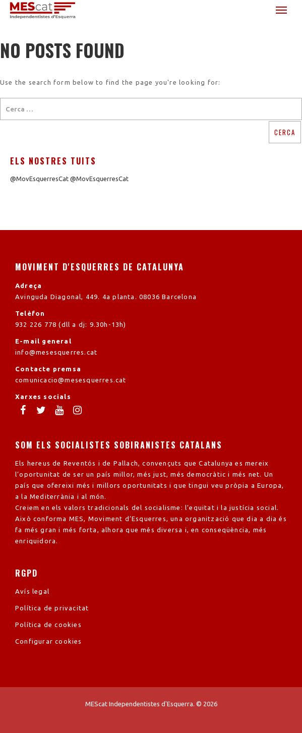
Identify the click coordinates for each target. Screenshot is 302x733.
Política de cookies (48, 624)
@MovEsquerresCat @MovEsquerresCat (69, 178)
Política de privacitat (52, 607)
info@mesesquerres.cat (56, 352)
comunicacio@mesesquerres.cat (71, 379)
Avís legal (32, 591)
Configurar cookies (48, 641)
